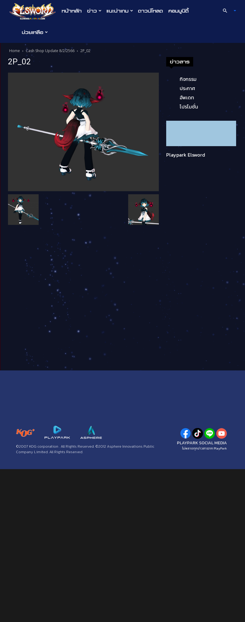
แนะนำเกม (119, 11)
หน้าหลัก (72, 11)
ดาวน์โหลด (150, 11)
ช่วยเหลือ (35, 32)
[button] (226, 10)
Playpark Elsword (185, 154)
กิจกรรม (188, 79)
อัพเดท (187, 97)
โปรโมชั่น (189, 106)
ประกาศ (187, 88)
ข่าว (94, 11)
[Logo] (34, 11)
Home (14, 50)
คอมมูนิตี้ (178, 11)
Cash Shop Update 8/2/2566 (50, 50)
